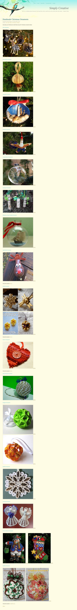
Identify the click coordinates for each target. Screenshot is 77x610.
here (10, 283)
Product (18, 22)
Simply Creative (59, 8)
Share (4, 606)
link (34, 56)
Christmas (14, 22)
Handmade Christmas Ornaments (15, 19)
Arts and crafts (9, 22)
